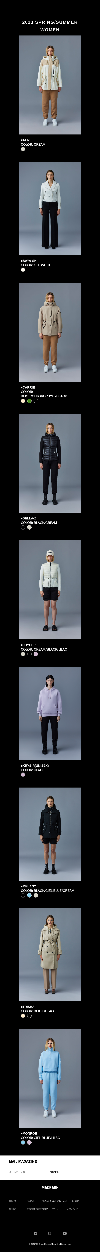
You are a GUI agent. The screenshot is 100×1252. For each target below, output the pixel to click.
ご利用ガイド (32, 1201)
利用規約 (12, 1209)
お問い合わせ (72, 1209)
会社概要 (75, 1201)
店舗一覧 (12, 1201)
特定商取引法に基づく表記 (37, 1209)
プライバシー (57, 1209)
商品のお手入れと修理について (54, 1201)
